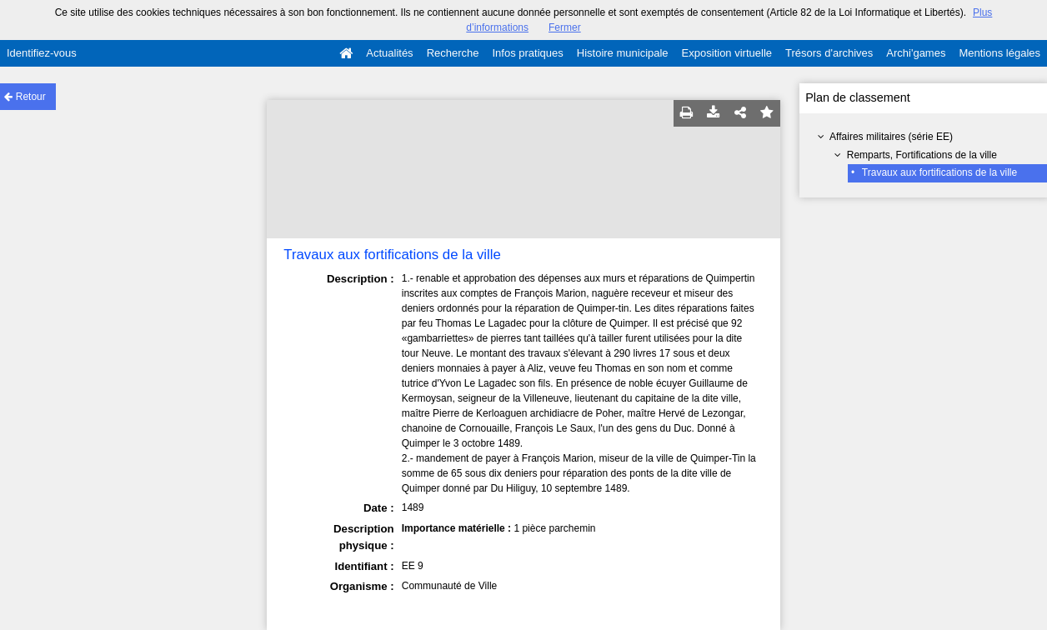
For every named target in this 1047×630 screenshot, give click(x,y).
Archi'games (915, 53)
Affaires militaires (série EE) (891, 136)
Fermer (565, 27)
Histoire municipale (623, 53)
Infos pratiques (528, 53)
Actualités (389, 53)
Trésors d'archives (829, 53)
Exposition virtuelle (727, 53)
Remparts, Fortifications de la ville (922, 155)
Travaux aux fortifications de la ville (939, 172)
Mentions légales (999, 53)
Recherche (453, 53)
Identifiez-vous (42, 53)
